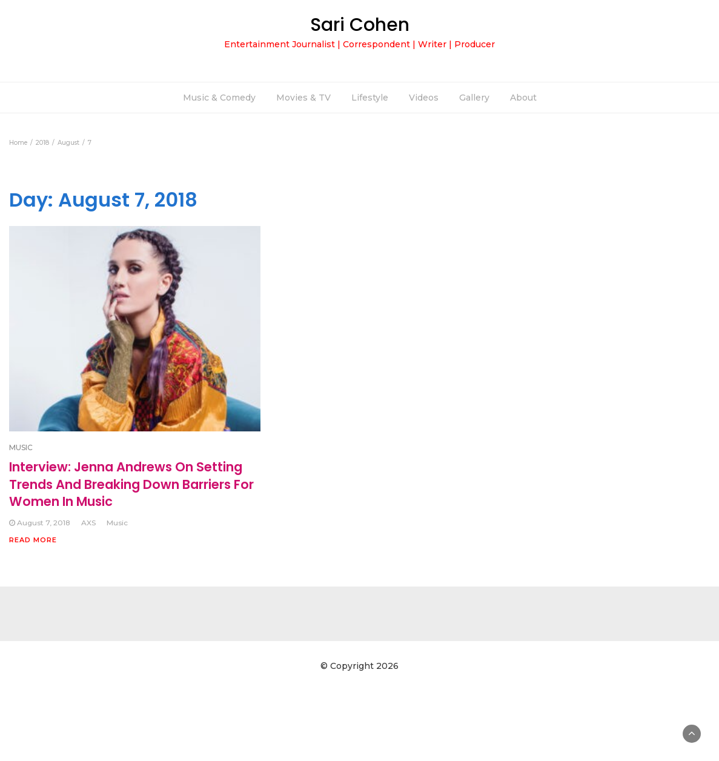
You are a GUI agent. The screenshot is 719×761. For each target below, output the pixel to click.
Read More (33, 540)
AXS (88, 522)
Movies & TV (303, 97)
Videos (424, 97)
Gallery (474, 97)
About (523, 97)
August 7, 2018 (43, 522)
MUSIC (21, 447)
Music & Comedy (219, 97)
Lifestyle (369, 97)
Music (117, 522)
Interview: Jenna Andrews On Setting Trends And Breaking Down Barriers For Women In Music (131, 484)
